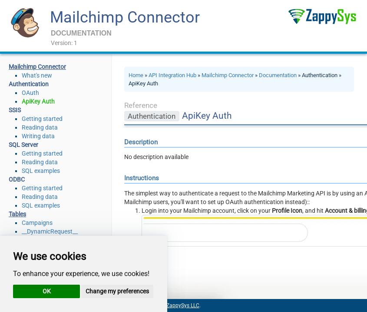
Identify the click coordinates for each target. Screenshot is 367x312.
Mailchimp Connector (125, 17)
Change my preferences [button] (117, 291)
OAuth (30, 92)
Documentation (278, 75)
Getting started (42, 118)
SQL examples (41, 170)
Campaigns (37, 222)
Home (136, 75)
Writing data (38, 136)
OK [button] (47, 291)
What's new (37, 75)
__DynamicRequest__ (50, 231)
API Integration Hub (172, 75)
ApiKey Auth (38, 101)
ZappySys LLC (182, 305)
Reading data (40, 127)
